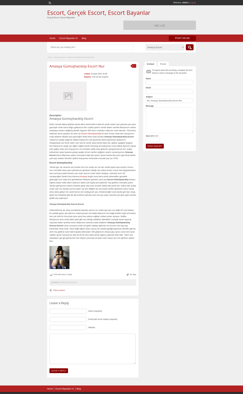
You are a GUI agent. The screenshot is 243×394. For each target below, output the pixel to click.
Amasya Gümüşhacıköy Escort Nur (77, 66)
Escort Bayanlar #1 (68, 38)
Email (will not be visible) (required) (102, 319)
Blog (84, 38)
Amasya (83, 176)
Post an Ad (182, 38)
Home (52, 38)
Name (148, 79)
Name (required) (95, 311)
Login (192, 3)
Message (150, 106)
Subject (149, 97)
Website (91, 327)
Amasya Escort (60, 57)
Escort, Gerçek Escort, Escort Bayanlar (98, 13)
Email (148, 88)
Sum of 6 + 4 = (152, 136)
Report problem (59, 290)
